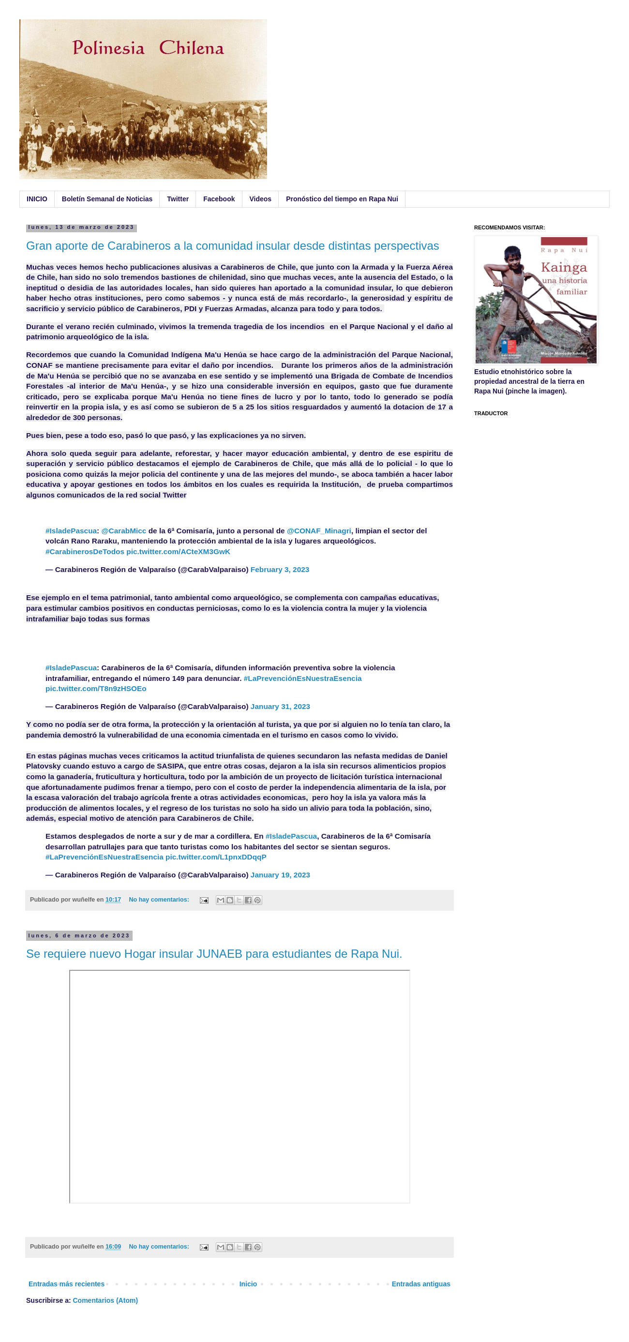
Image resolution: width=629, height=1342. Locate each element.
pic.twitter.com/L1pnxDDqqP (216, 857)
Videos (261, 199)
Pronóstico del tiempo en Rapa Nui (342, 199)
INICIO (37, 199)
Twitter (178, 199)
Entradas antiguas (421, 1284)
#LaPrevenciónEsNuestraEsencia (303, 678)
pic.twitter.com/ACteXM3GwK (178, 551)
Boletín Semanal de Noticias (107, 199)
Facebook (219, 199)
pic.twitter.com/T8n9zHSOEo (96, 688)
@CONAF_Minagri (319, 531)
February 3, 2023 (280, 569)
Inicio (248, 1284)
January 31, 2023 (280, 706)
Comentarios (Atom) (105, 1300)
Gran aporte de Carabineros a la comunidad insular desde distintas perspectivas (232, 245)
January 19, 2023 (280, 875)
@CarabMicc (124, 531)
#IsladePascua (71, 531)
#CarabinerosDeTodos (84, 551)
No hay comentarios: (160, 899)
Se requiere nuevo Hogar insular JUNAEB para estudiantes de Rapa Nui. (214, 953)
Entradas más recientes (67, 1284)
